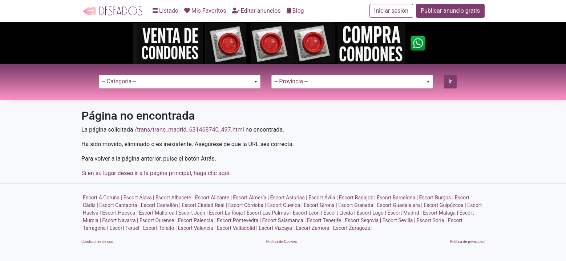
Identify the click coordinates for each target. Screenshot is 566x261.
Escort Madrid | (404, 213)
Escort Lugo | (371, 213)
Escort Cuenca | (284, 205)
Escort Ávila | (323, 197)
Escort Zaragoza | (353, 228)
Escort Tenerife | (325, 220)
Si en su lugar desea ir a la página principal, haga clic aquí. (156, 173)
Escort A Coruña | (102, 197)
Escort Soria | (432, 220)
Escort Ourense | (158, 220)
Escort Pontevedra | (239, 220)
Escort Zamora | (314, 228)
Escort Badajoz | (357, 197)
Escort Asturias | (288, 197)
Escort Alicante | (213, 197)
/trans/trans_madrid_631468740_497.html (189, 129)
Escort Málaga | (440, 213)
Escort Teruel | (126, 228)
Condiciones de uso (97, 242)
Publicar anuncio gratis (450, 10)
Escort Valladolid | (237, 228)
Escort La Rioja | (227, 213)
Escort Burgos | (436, 197)
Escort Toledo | (160, 228)
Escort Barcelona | (397, 197)
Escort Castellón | (161, 205)
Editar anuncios (256, 10)
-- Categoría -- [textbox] (119, 81)
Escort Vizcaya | (277, 228)
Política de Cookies (281, 242)
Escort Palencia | (197, 220)
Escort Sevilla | (399, 220)
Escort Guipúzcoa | (445, 205)
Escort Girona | (320, 205)
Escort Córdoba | (247, 205)
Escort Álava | (139, 197)
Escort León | (307, 213)
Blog (295, 10)
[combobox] (179, 81)
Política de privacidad (467, 242)
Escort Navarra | (120, 220)
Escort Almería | (251, 197)
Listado (165, 10)
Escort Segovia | (363, 220)
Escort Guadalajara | (400, 205)
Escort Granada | (357, 205)
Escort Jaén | (193, 213)
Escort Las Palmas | (269, 213)
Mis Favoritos (205, 10)
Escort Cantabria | (119, 205)
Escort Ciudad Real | (204, 205)
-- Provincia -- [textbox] (291, 81)
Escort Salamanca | (284, 220)
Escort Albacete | (174, 197)
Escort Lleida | (339, 213)
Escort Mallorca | (158, 213)
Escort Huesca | (120, 213)
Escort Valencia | (197, 228)
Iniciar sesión (391, 10)
